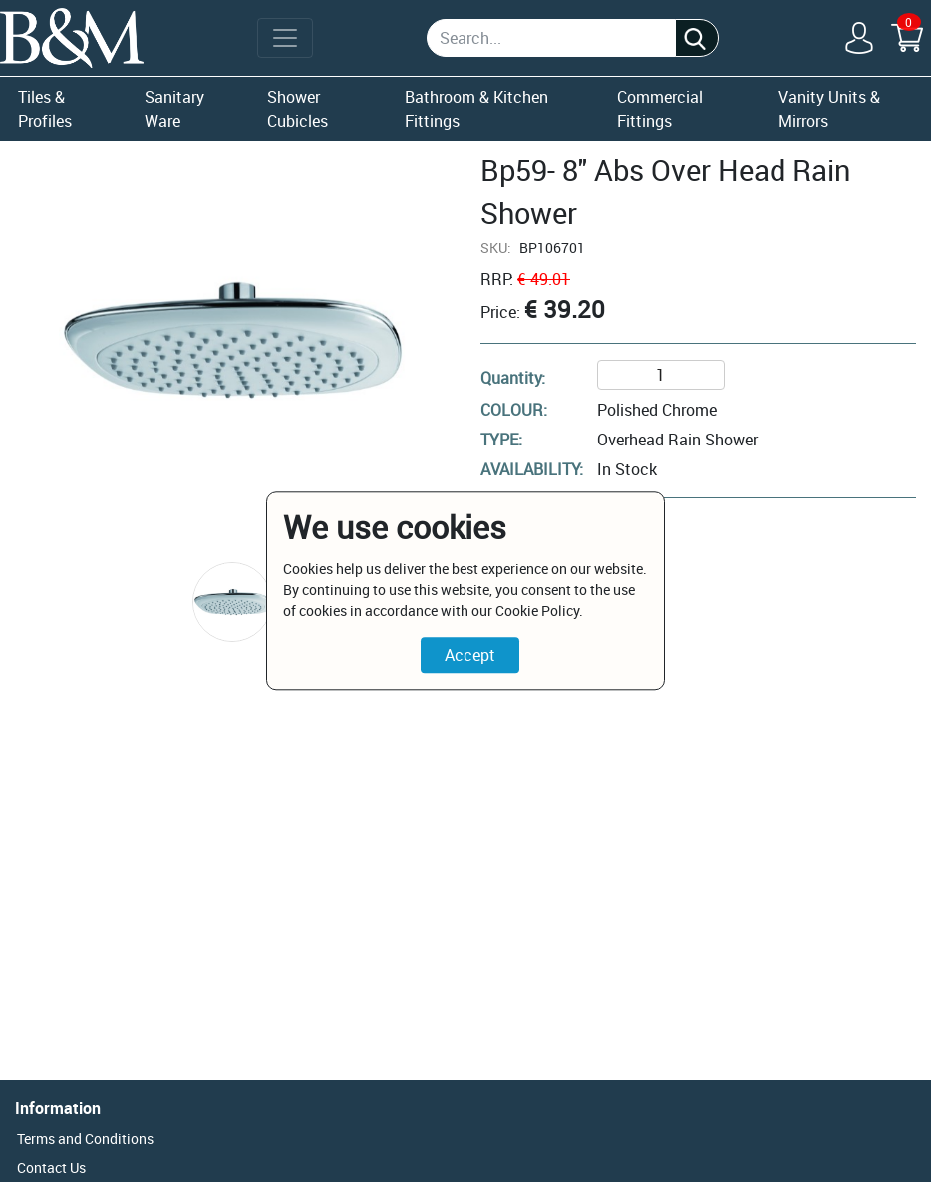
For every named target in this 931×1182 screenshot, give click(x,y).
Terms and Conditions (85, 1138)
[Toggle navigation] (285, 38)
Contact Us (51, 1167)
